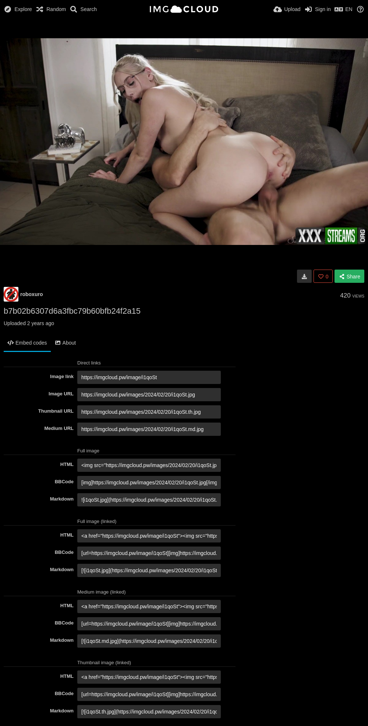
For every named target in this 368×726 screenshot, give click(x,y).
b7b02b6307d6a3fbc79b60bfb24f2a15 (72, 311)
